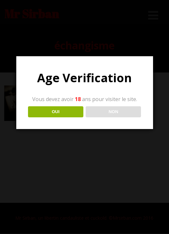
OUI (56, 111)
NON (113, 111)
